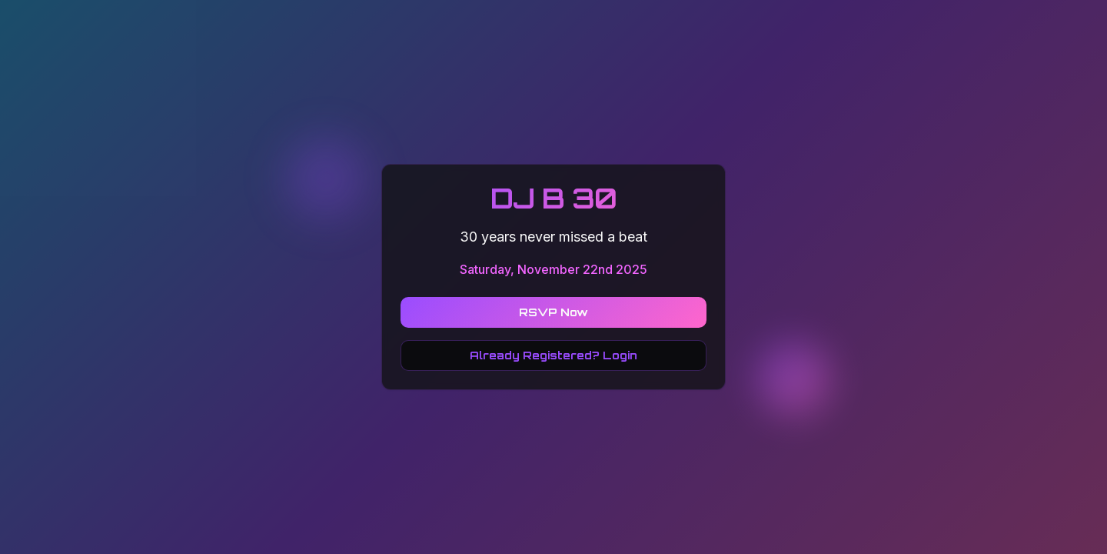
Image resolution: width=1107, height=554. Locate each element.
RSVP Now (553, 312)
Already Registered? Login (553, 355)
